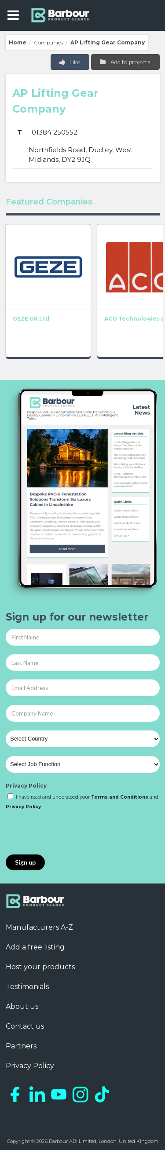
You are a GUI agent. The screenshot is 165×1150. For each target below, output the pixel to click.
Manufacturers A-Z (39, 927)
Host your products (40, 967)
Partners (21, 1046)
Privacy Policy (26, 785)
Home (17, 42)
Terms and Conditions (119, 797)
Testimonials (27, 986)
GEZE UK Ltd (31, 319)
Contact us (25, 1026)
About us (22, 1006)
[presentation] (72, 833)
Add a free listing (35, 947)
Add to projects (124, 62)
